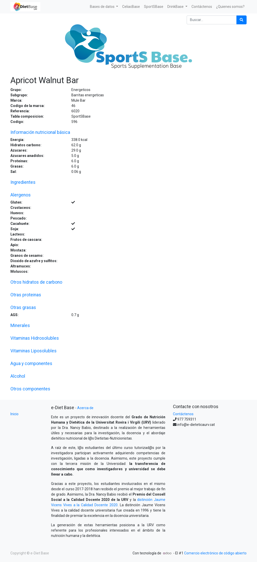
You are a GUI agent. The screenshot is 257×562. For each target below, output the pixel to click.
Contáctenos (183, 414)
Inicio (14, 414)
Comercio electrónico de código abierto (215, 553)
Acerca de (85, 408)
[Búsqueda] (241, 19)
